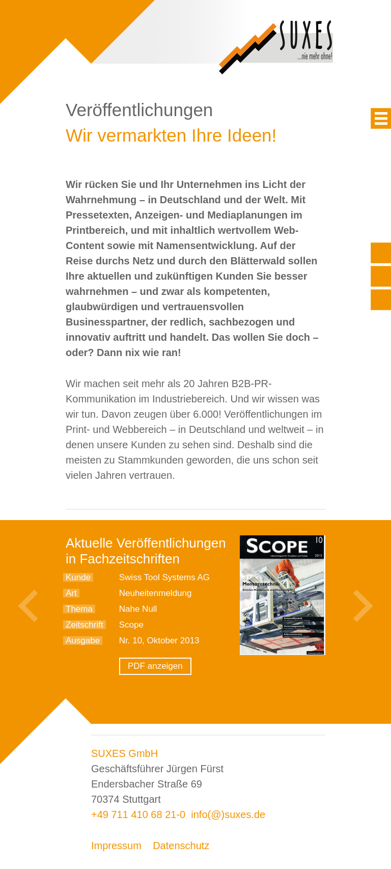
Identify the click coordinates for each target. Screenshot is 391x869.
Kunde (78, 577)
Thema (79, 609)
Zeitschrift (84, 624)
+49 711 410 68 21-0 (138, 814)
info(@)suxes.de (228, 814)
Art (71, 593)
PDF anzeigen (155, 666)
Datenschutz (181, 845)
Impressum (116, 845)
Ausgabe (83, 640)
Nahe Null (138, 609)
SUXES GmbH (124, 753)
